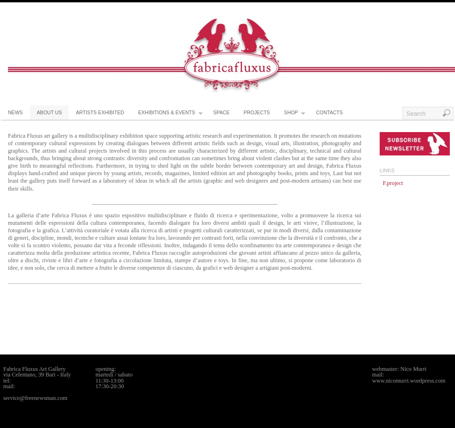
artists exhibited (100, 112)
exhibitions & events (170, 115)
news (15, 112)
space (221, 112)
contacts (329, 112)
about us (49, 112)
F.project (393, 183)
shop (295, 115)
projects (256, 112)
